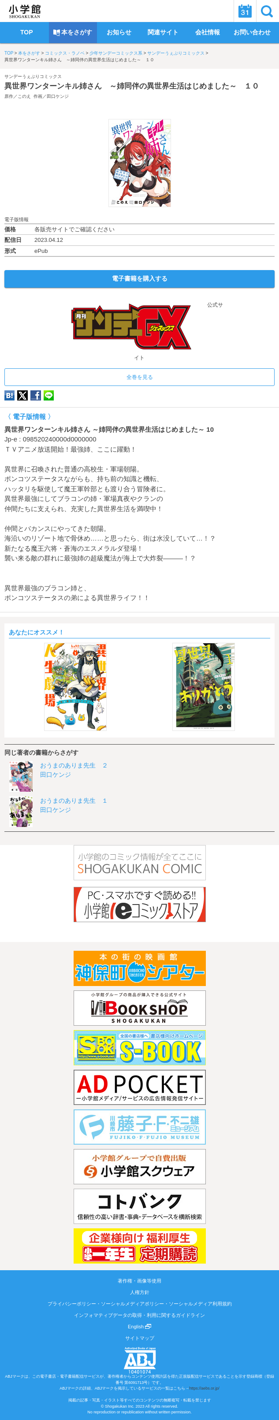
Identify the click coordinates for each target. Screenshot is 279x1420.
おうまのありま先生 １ (74, 800)
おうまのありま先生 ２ (74, 765)
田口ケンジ (58, 96)
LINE (49, 395)
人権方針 (139, 1292)
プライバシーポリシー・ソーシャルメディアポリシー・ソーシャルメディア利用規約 (140, 1303)
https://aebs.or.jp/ (204, 1388)
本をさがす (29, 53)
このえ (24, 96)
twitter (22, 395)
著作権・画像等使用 (139, 1280)
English (139, 1326)
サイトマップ (139, 1338)
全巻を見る (139, 377)
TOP (8, 53)
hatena (9, 395)
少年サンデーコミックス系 (115, 53)
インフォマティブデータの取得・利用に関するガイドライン (139, 1315)
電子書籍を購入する (139, 278)
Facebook (35, 395)
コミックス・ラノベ (65, 53)
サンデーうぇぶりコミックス (176, 53)
